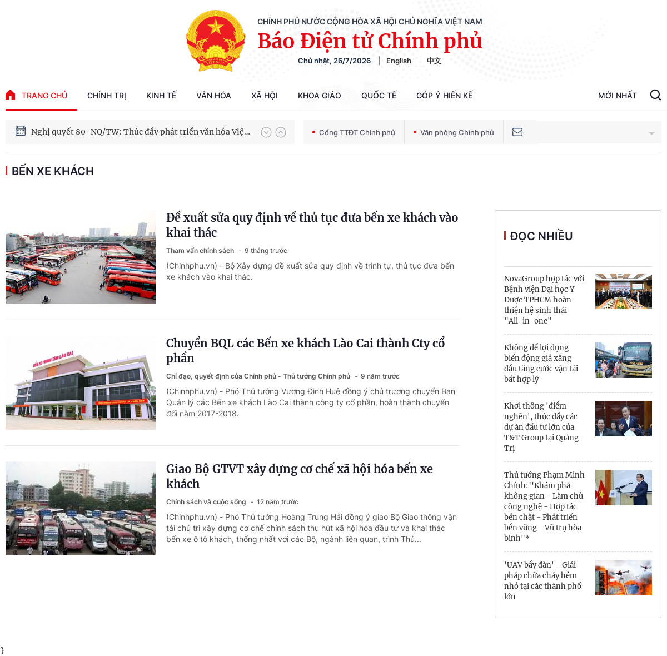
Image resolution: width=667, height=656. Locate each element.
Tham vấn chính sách (201, 250)
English (398, 60)
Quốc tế (378, 95)
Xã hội (264, 95)
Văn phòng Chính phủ (454, 132)
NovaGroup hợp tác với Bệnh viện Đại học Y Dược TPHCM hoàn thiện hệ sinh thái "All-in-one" (544, 300)
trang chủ (36, 95)
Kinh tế (161, 95)
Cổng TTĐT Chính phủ (353, 132)
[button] (266, 132)
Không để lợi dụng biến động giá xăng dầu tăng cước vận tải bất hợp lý (541, 363)
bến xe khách (53, 171)
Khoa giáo (319, 95)
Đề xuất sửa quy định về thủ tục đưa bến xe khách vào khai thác (312, 225)
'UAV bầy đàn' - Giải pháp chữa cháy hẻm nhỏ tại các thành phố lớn (542, 581)
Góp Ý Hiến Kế (444, 95)
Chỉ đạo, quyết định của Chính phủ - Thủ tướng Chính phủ (259, 376)
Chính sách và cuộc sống (207, 502)
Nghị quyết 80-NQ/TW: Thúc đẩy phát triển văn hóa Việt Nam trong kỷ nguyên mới (140, 132)
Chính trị (106, 95)
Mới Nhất (617, 95)
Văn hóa (213, 95)
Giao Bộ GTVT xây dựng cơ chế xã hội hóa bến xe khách (299, 476)
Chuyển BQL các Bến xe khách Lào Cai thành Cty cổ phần (305, 350)
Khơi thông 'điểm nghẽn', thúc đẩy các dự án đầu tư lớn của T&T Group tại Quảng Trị (541, 427)
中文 (434, 60)
